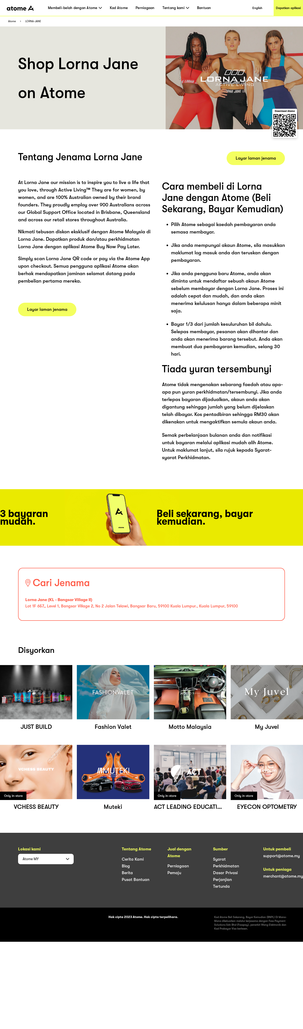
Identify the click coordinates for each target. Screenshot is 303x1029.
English (257, 8)
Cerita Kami (133, 859)
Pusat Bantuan (135, 879)
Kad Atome (119, 8)
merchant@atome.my (283, 876)
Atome (12, 21)
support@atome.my (281, 856)
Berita (127, 873)
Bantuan (204, 8)
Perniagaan (145, 8)
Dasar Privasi (225, 873)
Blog (126, 866)
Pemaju (174, 873)
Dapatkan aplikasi (288, 8)
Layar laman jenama (47, 309)
